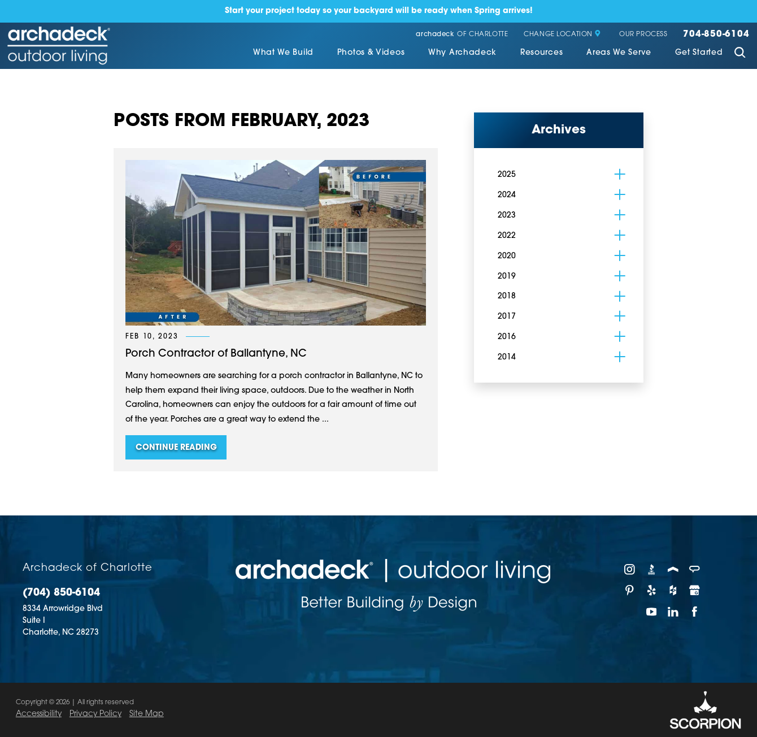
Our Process (643, 35)
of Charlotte (462, 35)
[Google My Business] (695, 590)
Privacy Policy (95, 714)
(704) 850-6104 (61, 593)
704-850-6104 (716, 35)
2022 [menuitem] (507, 236)
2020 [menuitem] (507, 256)
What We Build (283, 53)
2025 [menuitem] (507, 175)
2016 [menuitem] (507, 337)
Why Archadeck (462, 53)
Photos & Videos (370, 53)
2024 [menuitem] (507, 195)
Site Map (146, 714)
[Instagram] (630, 569)
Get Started (699, 53)
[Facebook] (695, 611)
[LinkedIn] (673, 611)
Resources (541, 53)
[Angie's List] (695, 569)
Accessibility (39, 714)
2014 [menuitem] (507, 357)
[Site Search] (739, 54)
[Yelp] (651, 590)
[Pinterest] (630, 590)
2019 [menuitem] (507, 276)
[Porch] (673, 569)
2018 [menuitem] (507, 296)
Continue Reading (176, 448)
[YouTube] (651, 611)
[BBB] (651, 569)
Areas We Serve (618, 53)
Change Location (562, 35)
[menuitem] (283, 54)
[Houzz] (673, 590)
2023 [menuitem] (507, 215)
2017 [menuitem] (507, 316)
